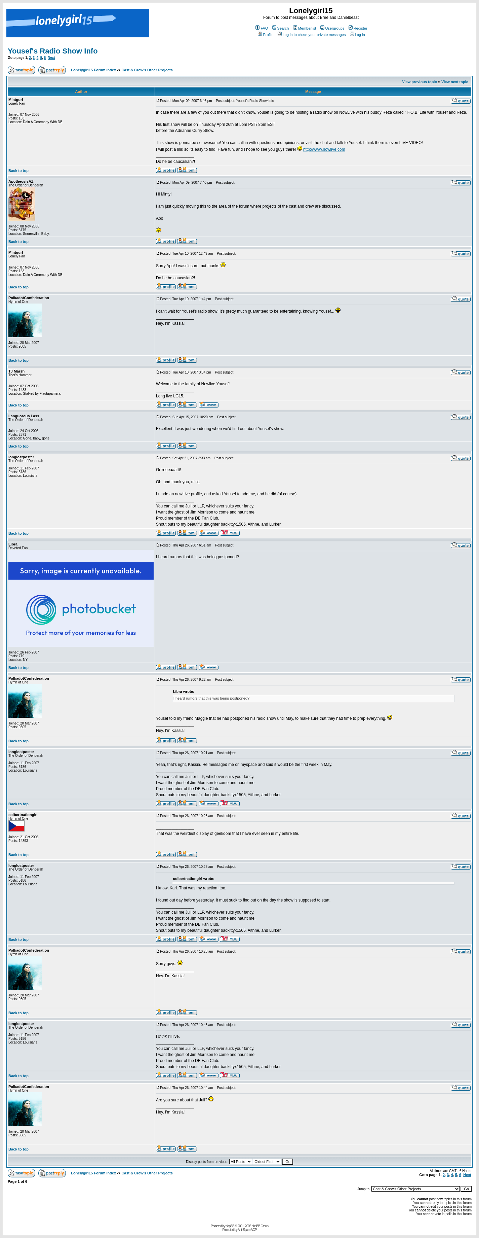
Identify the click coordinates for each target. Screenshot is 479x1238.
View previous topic (419, 82)
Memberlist (304, 28)
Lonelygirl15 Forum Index (93, 70)
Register (358, 28)
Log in (357, 35)
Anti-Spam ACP (247, 1230)
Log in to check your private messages (312, 35)
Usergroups (332, 28)
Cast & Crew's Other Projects (146, 70)
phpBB (230, 1226)
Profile (265, 35)
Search (280, 28)
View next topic (454, 82)
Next (51, 58)
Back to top (18, 171)
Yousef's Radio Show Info (53, 51)
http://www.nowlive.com (324, 149)
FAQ (261, 28)
